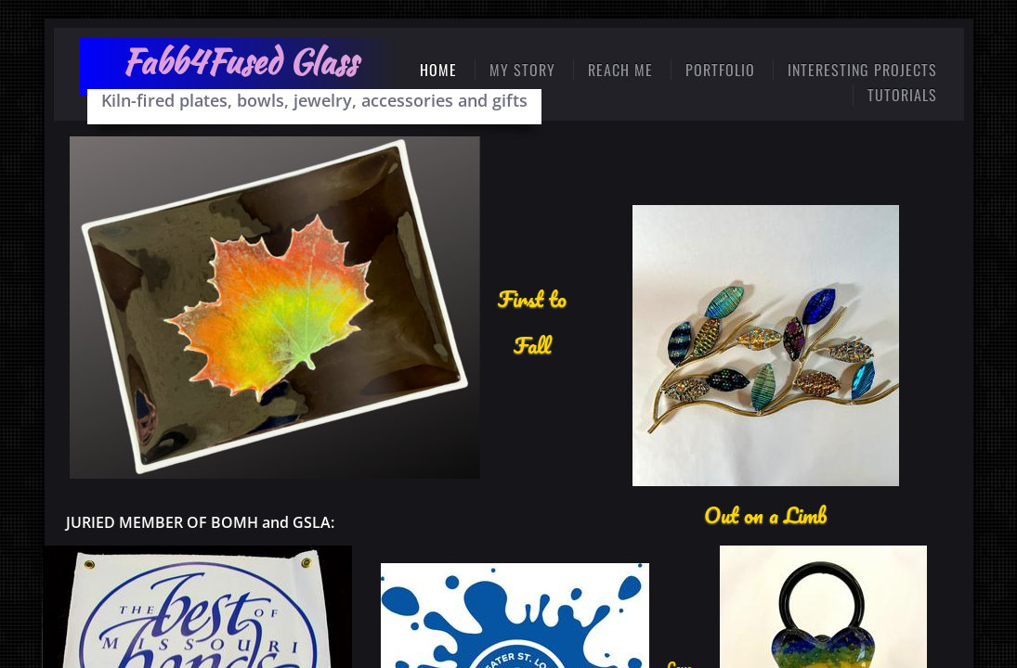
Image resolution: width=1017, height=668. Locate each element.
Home (438, 69)
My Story (522, 69)
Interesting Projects (862, 69)
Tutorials (902, 94)
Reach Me (620, 69)
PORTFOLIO (720, 69)
